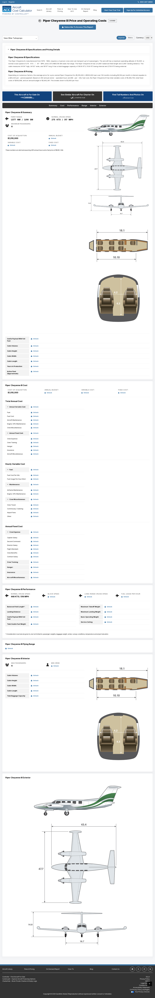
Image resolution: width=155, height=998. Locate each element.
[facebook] (132, 969)
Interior (93, 105)
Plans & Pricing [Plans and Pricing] (60, 10)
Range (84, 105)
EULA (148, 977)
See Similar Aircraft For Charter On (77, 96)
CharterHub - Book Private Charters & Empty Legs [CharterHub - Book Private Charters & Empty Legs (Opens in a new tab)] (19, 981)
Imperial (121, 38)
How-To (71, 969)
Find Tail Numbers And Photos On (128, 96)
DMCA (147, 981)
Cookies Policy (144, 985)
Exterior (102, 105)
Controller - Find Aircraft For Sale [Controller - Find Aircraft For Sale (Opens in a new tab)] (13, 977)
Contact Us (115, 969)
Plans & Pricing (29, 969)
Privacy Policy (145, 979)
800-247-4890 (145, 2)
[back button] (39, 21)
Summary (53, 105)
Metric (130, 38)
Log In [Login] (4, 2)
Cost (62, 105)
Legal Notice (145, 983)
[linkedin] (150, 969)
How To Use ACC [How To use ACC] (71, 10)
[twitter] (138, 969)
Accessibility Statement (141, 987)
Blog (94, 10)
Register (12, 2)
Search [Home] (39, 10)
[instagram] (144, 969)
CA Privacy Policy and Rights (140, 990)
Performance (73, 105)
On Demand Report (85, 10)
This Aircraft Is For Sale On (27, 96)
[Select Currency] (148, 38)
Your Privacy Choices (140, 992)
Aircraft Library (48, 10)
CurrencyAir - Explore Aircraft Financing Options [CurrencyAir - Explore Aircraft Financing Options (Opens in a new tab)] (18, 979)
